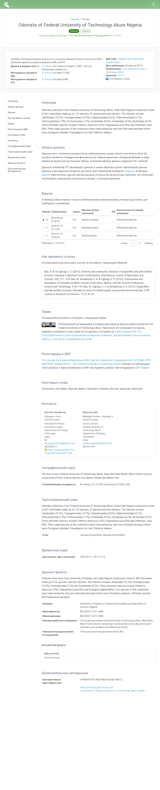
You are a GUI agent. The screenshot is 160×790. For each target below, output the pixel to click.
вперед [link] (149, 243)
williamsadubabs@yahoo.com (97, 443)
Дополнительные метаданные (17, 169)
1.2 (46, 235)
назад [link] (124, 243)
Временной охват (17, 157)
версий (46, 174)
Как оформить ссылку (19, 118)
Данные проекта (16, 163)
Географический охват (19, 146)
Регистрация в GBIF (18, 129)
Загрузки (129, 171)
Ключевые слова (16, 135)
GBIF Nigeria (142, 367)
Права (11, 123)
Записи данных (15, 107)
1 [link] (133, 243)
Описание (13, 101)
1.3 (46, 227)
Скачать (47, 66)
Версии (11, 112)
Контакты (13, 140)
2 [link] (139, 243)
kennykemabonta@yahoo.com (60, 443)
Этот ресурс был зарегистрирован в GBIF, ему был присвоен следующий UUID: (88, 360)
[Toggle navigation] (153, 4)
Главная (75, 19)
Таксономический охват (20, 152)
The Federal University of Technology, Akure (96, 363)
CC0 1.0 (121, 75)
